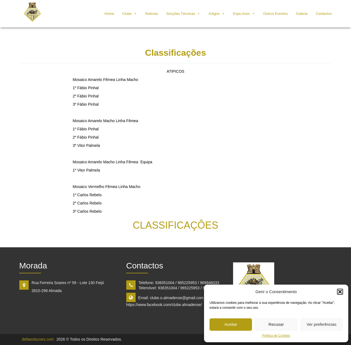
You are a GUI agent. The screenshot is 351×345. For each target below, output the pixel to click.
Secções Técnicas (180, 14)
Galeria (302, 14)
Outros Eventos (275, 14)
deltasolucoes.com (38, 339)
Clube (127, 14)
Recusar (276, 324)
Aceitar (230, 324)
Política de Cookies (276, 336)
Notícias (151, 14)
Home (109, 14)
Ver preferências (321, 324)
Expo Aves (241, 14)
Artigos (213, 14)
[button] (340, 291)
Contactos (324, 14)
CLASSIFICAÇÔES (175, 225)
